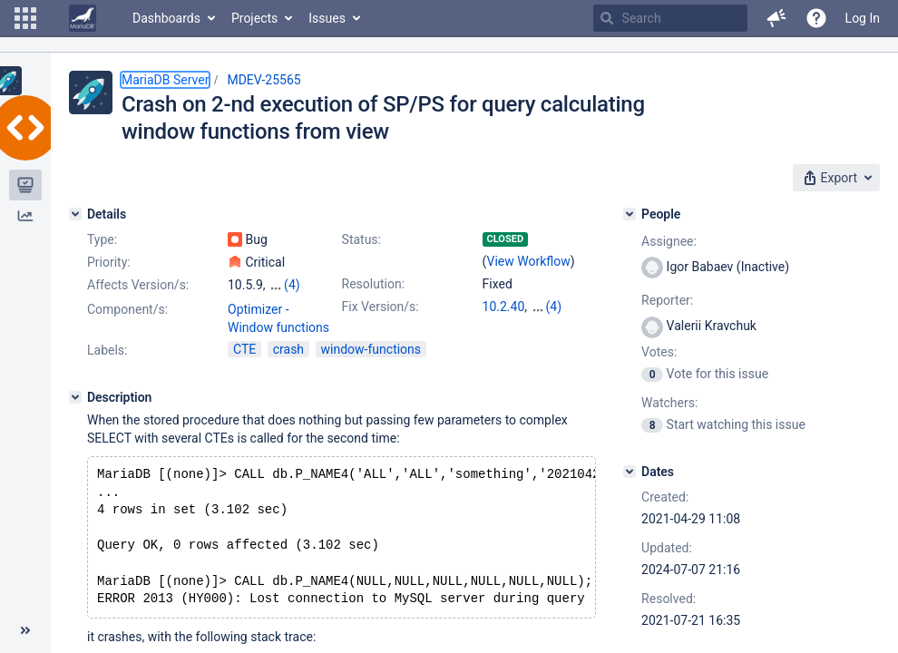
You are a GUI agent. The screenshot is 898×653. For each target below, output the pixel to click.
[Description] (75, 397)
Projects (254, 18)
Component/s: (127, 309)
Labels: (107, 350)
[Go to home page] (82, 18)
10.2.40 (504, 306)
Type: (102, 239)
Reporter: (667, 300)
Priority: (109, 262)
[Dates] (629, 471)
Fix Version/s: (380, 306)
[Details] (75, 214)
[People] (629, 214)
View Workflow (529, 261)
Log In (862, 18)
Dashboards (166, 18)
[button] (25, 18)
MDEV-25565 (263, 80)
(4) (292, 285)
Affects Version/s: (138, 285)
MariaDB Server (165, 80)
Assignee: (669, 241)
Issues (327, 18)
